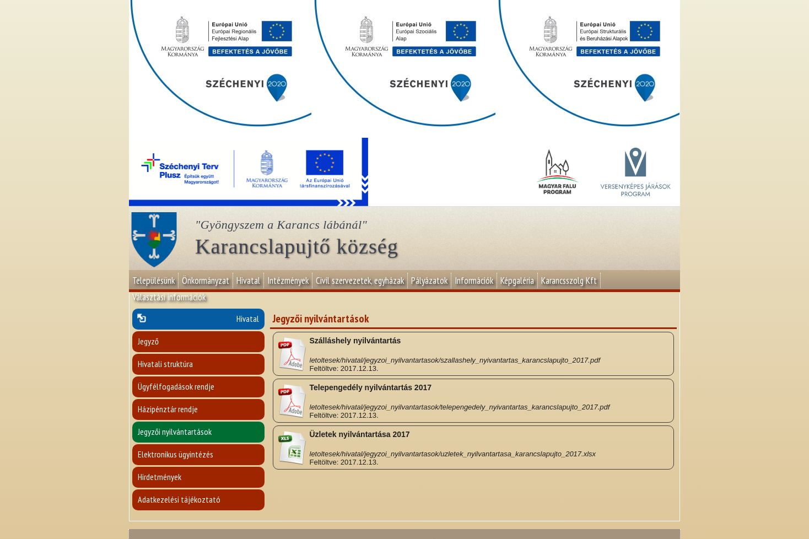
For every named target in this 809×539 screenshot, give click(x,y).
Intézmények (288, 280)
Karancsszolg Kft (569, 280)
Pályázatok (429, 280)
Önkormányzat (205, 280)
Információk (474, 280)
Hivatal (248, 280)
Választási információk (169, 297)
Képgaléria (517, 280)
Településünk (153, 280)
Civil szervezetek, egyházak (360, 280)
